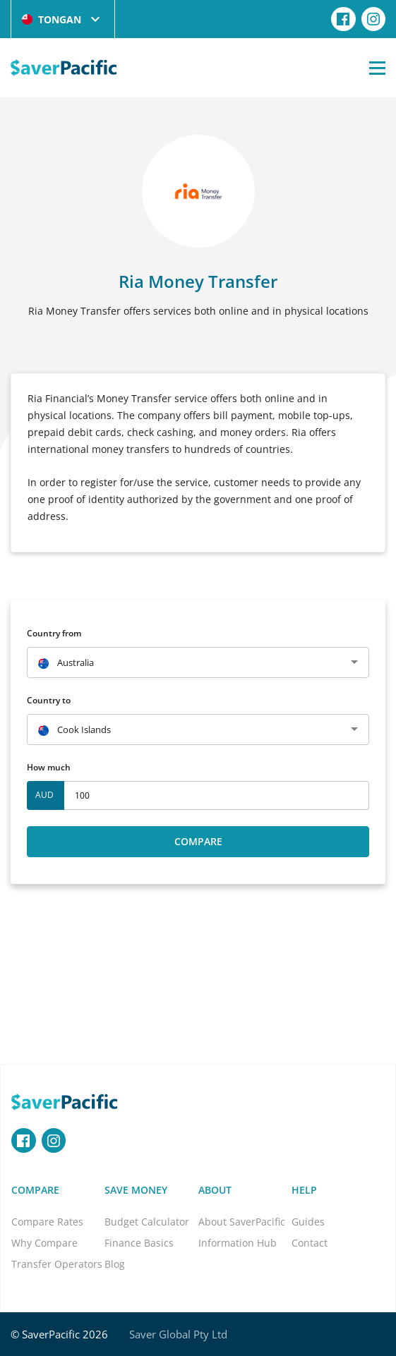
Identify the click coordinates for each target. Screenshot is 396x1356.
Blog (114, 1264)
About (215, 1190)
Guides (308, 1221)
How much (49, 767)
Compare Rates (47, 1221)
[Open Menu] (377, 67)
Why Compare (44, 1242)
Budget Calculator (146, 1221)
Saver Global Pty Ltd (178, 1334)
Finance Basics (139, 1242)
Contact (310, 1242)
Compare (198, 841)
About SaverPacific (241, 1221)
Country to (49, 700)
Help (304, 1190)
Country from (54, 633)
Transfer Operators (56, 1264)
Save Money (135, 1190)
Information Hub (237, 1242)
